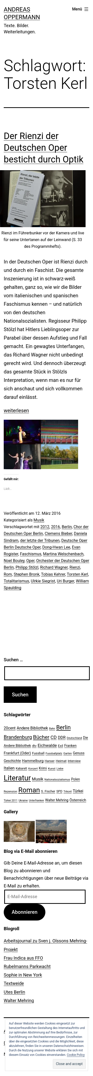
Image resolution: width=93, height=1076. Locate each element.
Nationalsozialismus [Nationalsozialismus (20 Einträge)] (57, 779)
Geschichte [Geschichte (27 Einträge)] (12, 761)
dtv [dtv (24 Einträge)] (34, 746)
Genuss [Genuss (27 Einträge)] (79, 753)
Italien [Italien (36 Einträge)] (9, 768)
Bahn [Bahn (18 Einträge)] (52, 728)
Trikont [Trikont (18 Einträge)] (67, 791)
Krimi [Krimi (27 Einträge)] (43, 768)
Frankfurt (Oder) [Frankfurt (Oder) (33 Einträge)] (17, 753)
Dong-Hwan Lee (56, 547)
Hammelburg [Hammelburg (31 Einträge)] (33, 761)
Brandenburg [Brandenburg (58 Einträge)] (18, 737)
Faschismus (30, 554)
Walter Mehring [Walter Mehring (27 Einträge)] (56, 800)
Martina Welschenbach (63, 554)
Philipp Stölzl (27, 567)
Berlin (67, 526)
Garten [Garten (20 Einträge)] (67, 753)
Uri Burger (65, 581)
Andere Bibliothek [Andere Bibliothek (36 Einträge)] (32, 728)
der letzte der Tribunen (40, 540)
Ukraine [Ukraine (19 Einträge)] (23, 800)
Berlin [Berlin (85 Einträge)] (63, 727)
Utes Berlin (14, 992)
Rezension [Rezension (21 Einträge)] (10, 791)
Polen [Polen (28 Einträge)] (75, 779)
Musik (38, 520)
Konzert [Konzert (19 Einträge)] (33, 768)
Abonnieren (24, 912)
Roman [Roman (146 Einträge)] (29, 790)
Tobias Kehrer (53, 574)
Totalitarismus (16, 581)
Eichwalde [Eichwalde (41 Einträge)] (47, 745)
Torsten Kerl (77, 574)
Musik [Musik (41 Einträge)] (37, 778)
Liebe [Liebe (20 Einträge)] (60, 768)
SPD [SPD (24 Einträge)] (59, 791)
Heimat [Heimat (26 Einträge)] (61, 761)
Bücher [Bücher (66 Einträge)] (41, 737)
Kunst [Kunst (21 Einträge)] (51, 768)
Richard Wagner (54, 567)
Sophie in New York (23, 974)
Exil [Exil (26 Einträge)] (60, 746)
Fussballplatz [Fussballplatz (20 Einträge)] (54, 753)
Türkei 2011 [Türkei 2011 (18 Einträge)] (11, 800)
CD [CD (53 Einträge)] (54, 737)
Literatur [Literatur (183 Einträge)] (17, 778)
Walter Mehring (19, 1000)
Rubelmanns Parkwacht (27, 966)
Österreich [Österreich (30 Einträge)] (77, 800)
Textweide (14, 983)
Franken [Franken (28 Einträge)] (70, 746)
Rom (8, 574)
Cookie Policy (76, 1055)
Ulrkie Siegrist (43, 581)
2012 (44, 526)
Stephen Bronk (26, 574)
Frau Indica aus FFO (23, 958)
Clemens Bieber (58, 533)
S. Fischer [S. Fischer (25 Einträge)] (48, 791)
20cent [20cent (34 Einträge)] (10, 728)
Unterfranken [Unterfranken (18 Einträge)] (36, 800)
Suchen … (13, 659)
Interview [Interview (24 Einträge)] (74, 761)
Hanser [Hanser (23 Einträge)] (50, 761)
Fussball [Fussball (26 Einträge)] (38, 753)
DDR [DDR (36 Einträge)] (61, 737)
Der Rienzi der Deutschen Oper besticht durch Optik (43, 148)
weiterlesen (16, 410)
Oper (30, 560)
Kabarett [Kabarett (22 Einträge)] (21, 768)
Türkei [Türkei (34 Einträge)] (78, 791)
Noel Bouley (14, 560)
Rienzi (74, 567)
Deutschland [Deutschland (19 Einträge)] (74, 738)
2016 (55, 526)
